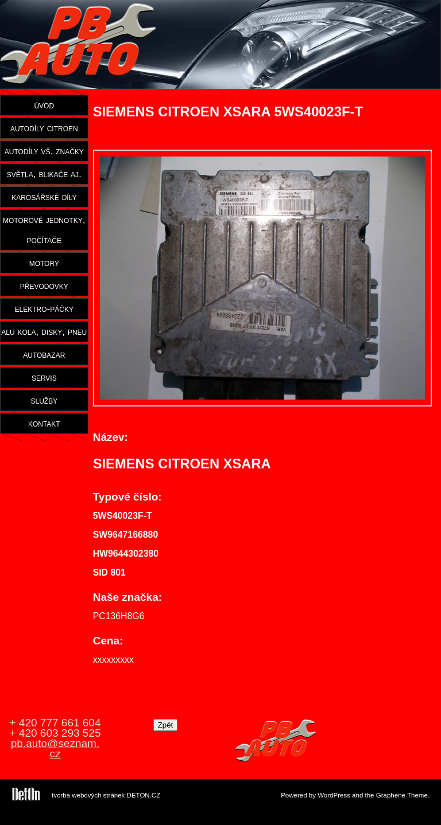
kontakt (44, 423)
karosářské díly (43, 196)
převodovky (44, 285)
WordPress (334, 795)
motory (44, 262)
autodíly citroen (44, 128)
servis (44, 377)
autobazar (44, 354)
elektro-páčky (44, 308)
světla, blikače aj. (44, 173)
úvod (44, 105)
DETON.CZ (144, 795)
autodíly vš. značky (44, 151)
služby (43, 400)
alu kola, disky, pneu (44, 331)
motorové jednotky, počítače (44, 229)
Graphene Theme (402, 795)
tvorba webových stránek (88, 795)
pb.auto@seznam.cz (55, 748)
